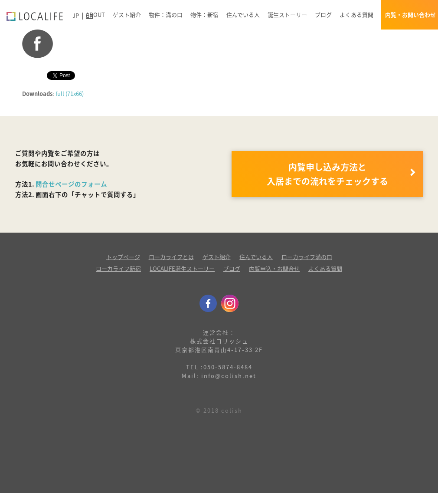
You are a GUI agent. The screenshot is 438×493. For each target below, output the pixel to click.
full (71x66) (70, 93)
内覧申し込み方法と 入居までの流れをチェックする (327, 174)
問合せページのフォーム (71, 184)
